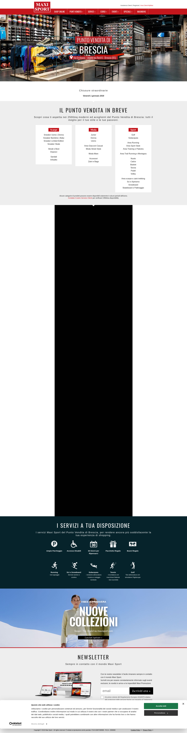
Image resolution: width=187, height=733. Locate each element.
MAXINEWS (141, 11)
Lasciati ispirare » (93, 637)
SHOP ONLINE (59, 11)
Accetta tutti (161, 710)
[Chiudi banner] (183, 708)
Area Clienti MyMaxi (146, 5)
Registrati (136, 5)
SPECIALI (127, 11)
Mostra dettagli (37, 728)
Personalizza (161, 717)
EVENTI (114, 11)
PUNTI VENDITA (76, 11)
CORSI (102, 11)
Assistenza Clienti (126, 5)
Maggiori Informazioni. (111, 704)
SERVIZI (91, 11)
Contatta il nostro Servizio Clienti (80, 198)
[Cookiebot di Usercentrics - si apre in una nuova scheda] (15, 728)
